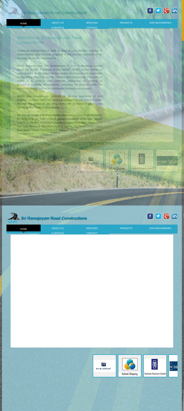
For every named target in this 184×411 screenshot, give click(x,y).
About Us (58, 22)
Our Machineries (160, 22)
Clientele (57, 26)
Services (92, 22)
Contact (92, 26)
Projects (126, 22)
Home (23, 22)
